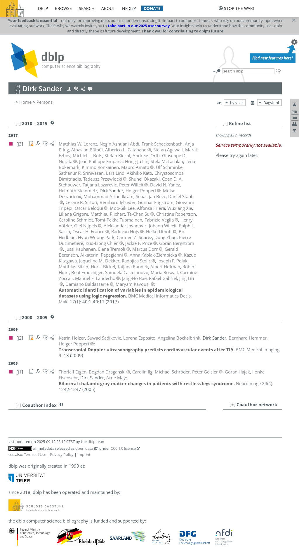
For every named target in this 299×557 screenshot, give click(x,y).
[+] (232, 404)
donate (152, 8)
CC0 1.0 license (123, 448)
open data (84, 448)
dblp (43, 8)
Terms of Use (35, 454)
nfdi (126, 8)
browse (63, 8)
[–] (225, 123)
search (86, 8)
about (108, 8)
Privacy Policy (62, 454)
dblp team (96, 441)
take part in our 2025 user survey (139, 25)
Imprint (84, 454)
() (254, 383)
